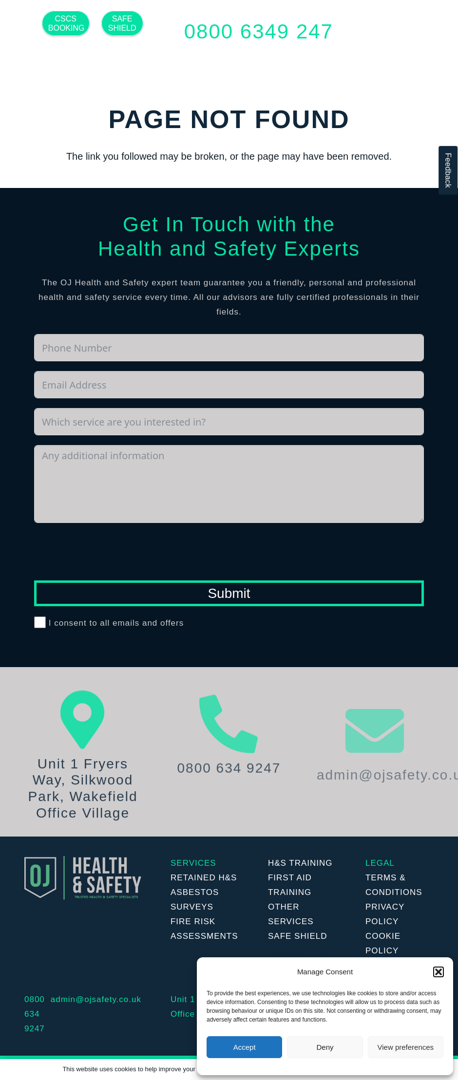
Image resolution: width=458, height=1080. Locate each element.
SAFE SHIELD (297, 936)
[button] (438, 972)
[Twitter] (92, 59)
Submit (229, 593)
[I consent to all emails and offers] (40, 622)
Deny (324, 1047)
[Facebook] (73, 59)
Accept (244, 1047)
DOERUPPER (301, 950)
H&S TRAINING (300, 863)
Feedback (448, 170)
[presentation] (108, 552)
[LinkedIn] (112, 59)
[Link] (82, 878)
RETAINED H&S (204, 877)
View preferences (406, 1047)
